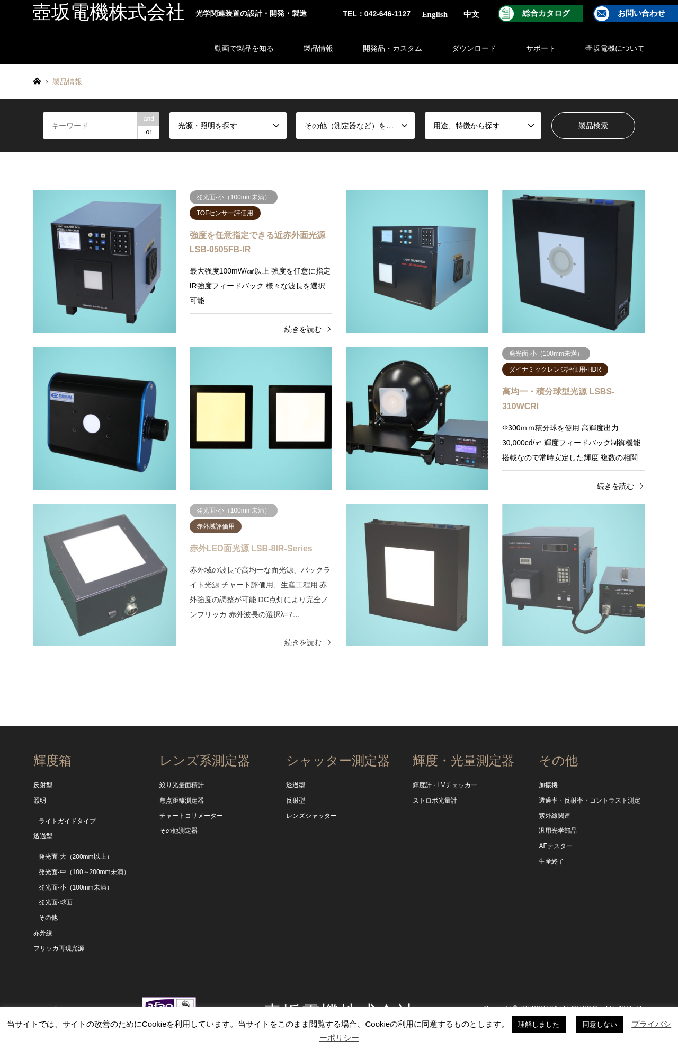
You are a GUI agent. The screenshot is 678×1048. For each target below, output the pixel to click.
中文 (471, 14)
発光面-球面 (56, 902)
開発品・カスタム (392, 48)
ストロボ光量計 (435, 800)
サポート (541, 48)
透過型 (42, 836)
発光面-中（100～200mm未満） (84, 872)
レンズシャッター (311, 816)
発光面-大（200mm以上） (76, 856)
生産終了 (551, 861)
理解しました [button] (538, 1024)
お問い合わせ (641, 13)
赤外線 (42, 933)
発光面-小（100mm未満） (76, 887)
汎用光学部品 (558, 830)
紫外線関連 (554, 816)
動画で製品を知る (244, 48)
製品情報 (318, 48)
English (435, 14)
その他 (48, 917)
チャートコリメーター (191, 816)
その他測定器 (178, 830)
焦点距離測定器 (181, 800)
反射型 (42, 785)
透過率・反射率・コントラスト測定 (589, 800)
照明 (39, 800)
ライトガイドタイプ (67, 821)
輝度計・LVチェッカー (445, 785)
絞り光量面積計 (181, 785)
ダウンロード (474, 48)
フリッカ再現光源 (58, 948)
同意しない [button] (600, 1024)
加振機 (548, 785)
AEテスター (556, 846)
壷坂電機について (615, 48)
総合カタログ (546, 13)
